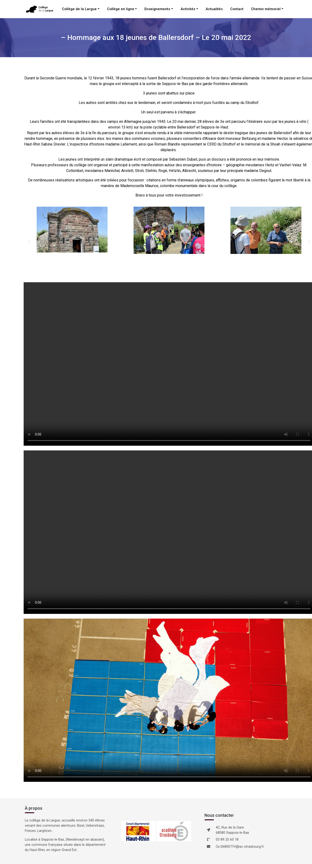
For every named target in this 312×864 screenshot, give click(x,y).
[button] (29, 242)
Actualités (214, 9)
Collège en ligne (120, 9)
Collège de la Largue (79, 9)
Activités (188, 9)
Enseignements (157, 9)
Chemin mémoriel (266, 9)
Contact (236, 9)
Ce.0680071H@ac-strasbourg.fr (240, 847)
